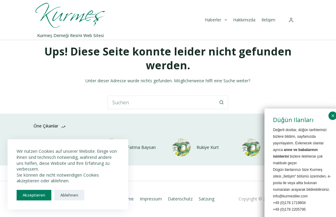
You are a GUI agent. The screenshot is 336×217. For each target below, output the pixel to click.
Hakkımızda (244, 20)
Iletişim (268, 20)
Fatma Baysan (141, 147)
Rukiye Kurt (208, 147)
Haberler (217, 20)
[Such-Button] (221, 102)
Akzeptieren (34, 195)
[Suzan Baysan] (251, 147)
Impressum (151, 199)
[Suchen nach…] (161, 102)
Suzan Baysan (280, 147)
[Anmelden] (291, 20)
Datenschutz (180, 199)
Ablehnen (69, 195)
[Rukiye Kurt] (181, 147)
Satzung (206, 199)
